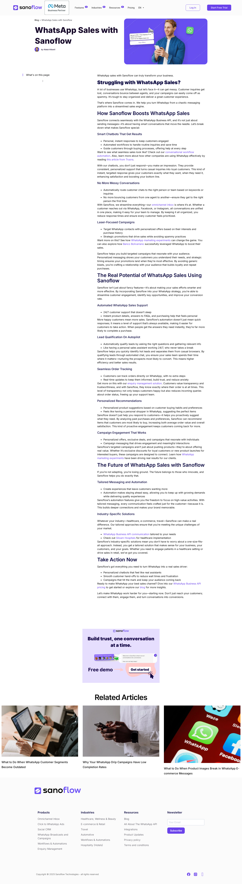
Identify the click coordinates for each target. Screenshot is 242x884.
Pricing (131, 7)
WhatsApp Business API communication (126, 534)
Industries (98, 7)
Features (81, 7)
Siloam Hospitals (126, 537)
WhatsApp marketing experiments (151, 240)
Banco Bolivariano (133, 243)
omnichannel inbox (163, 204)
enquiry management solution (144, 383)
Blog (37, 20)
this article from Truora (120, 159)
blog (142, 587)
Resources (116, 7)
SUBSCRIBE (176, 830)
